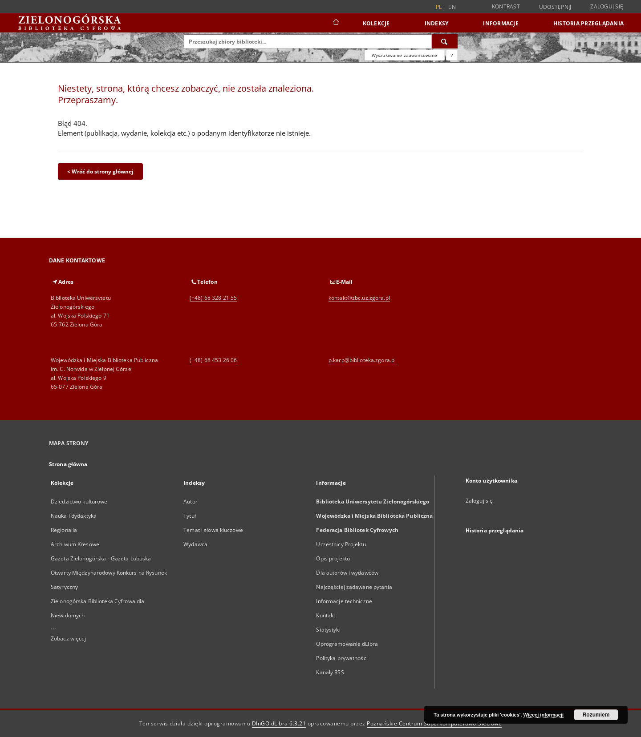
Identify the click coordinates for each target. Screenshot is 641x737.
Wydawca (195, 544)
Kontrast (506, 6)
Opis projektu (333, 558)
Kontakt (325, 615)
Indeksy (437, 23)
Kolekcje (376, 23)
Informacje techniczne (344, 601)
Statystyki (328, 629)
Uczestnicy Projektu (340, 544)
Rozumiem (596, 715)
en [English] (452, 7)
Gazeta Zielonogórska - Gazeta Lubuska (101, 558)
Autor (190, 501)
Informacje (501, 23)
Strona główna (68, 464)
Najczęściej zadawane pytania (354, 587)
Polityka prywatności (341, 658)
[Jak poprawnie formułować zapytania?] (452, 55)
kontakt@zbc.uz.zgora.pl (359, 298)
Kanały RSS (330, 672)
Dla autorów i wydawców (347, 572)
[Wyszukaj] (445, 41)
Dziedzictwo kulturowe (79, 501)
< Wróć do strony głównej (100, 171)
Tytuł (189, 516)
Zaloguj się (606, 6)
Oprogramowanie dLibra (347, 644)
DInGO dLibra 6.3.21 (279, 723)
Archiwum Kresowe (75, 544)
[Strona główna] (335, 23)
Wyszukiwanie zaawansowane (405, 55)
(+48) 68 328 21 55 (213, 298)
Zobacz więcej (68, 638)
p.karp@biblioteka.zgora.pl (362, 360)
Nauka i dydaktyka (74, 516)
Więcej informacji (543, 714)
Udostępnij (555, 7)
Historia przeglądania (588, 23)
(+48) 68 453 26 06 (213, 360)
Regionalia (64, 530)
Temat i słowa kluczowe (213, 530)
